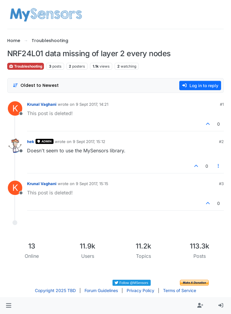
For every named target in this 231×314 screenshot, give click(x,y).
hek (30, 141)
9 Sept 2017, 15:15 (92, 183)
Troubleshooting (25, 66)
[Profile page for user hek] (15, 146)
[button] (8, 306)
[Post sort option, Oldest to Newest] (35, 85)
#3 (221, 183)
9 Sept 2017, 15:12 (89, 141)
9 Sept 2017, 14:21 (92, 104)
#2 (221, 141)
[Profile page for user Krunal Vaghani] (15, 108)
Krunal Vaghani (42, 104)
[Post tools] (218, 166)
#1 (222, 104)
